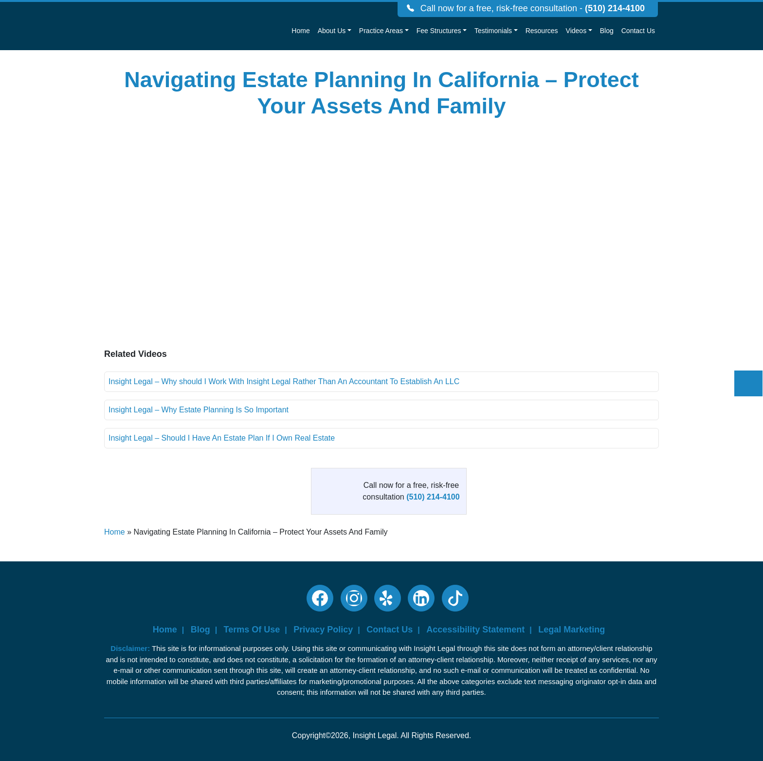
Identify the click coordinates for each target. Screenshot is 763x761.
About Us (332, 31)
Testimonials (493, 31)
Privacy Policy (323, 629)
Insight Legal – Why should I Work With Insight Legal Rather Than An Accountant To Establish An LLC (284, 381)
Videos (576, 31)
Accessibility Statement (475, 629)
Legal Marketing (571, 629)
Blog (607, 31)
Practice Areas (381, 31)
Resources (542, 31)
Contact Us (638, 31)
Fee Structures (439, 31)
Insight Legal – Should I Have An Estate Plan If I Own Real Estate (222, 438)
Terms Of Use (252, 629)
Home (300, 31)
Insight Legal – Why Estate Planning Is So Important (199, 410)
